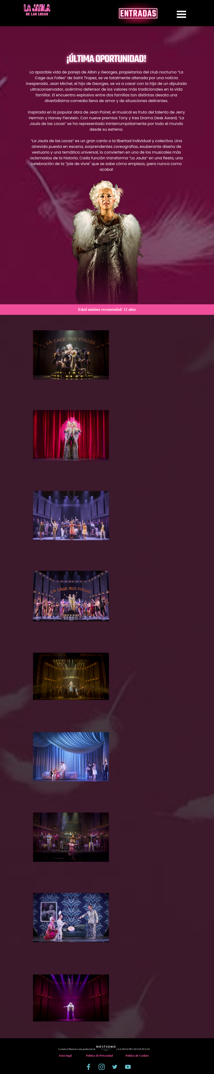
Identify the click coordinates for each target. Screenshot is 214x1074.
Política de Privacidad (99, 1055)
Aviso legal (65, 1055)
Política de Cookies (137, 1055)
